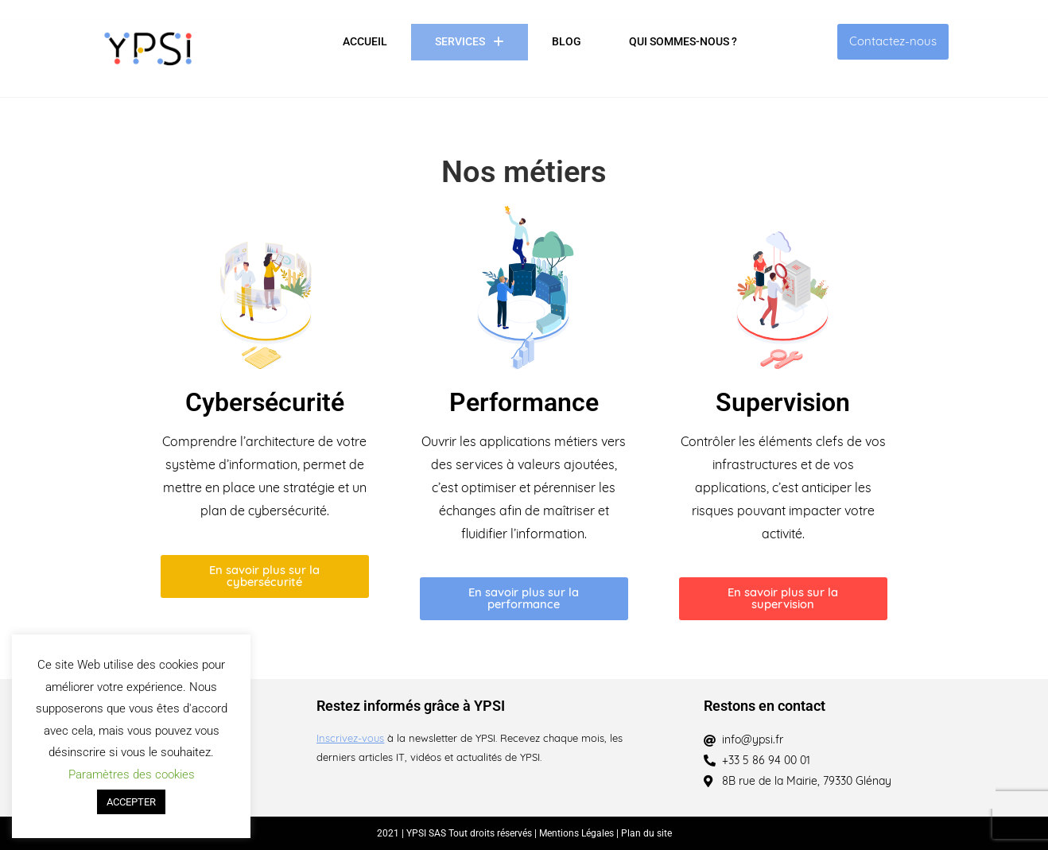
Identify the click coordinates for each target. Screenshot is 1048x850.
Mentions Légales (577, 833)
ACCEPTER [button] (131, 802)
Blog (566, 42)
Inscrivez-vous (350, 739)
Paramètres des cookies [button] (131, 774)
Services (469, 42)
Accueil (365, 42)
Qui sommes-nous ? (683, 42)
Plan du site (646, 833)
